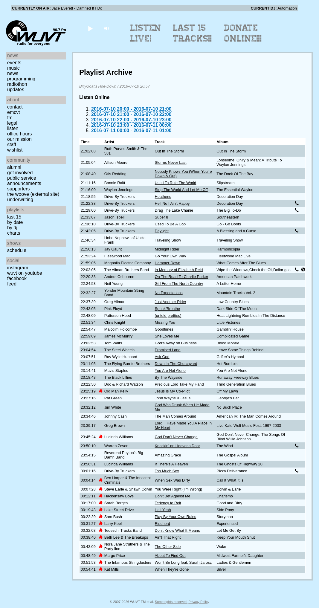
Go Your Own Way (170, 256)
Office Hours (19, 133)
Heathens (163, 196)
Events (14, 62)
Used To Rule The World (175, 183)
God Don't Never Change (176, 437)
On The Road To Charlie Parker (181, 276)
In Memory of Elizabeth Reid (179, 270)
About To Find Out (170, 555)
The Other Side (168, 546)
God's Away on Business (176, 343)
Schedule (16, 250)
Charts (13, 233)
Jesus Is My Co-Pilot (172, 391)
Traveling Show (168, 240)
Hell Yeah (163, 510)
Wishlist (15, 149)
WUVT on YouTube (24, 273)
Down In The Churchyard (176, 363)
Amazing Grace (168, 455)
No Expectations (169, 293)
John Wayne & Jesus (173, 398)
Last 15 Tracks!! (192, 33)
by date (15, 222)
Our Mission (19, 139)
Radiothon (17, 84)
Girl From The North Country (179, 283)
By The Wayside (168, 377)
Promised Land (168, 350)
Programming (21, 78)
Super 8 (161, 217)
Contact (15, 106)
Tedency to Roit (168, 503)
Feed (11, 283)
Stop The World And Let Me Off (181, 189)
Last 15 (14, 216)
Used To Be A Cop (170, 224)
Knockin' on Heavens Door (177, 446)
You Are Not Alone (170, 370)
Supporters (18, 188)
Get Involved (20, 172)
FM (10, 117)
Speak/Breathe (167, 308)
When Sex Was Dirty (172, 480)
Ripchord (162, 523)
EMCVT (13, 112)
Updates (15, 89)
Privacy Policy (198, 602)
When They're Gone (172, 569)
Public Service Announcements (24, 180)
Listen (12, 128)
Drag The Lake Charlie (174, 210)
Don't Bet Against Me (172, 496)
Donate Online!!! (243, 33)
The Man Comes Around (175, 416)
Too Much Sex (167, 471)
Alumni (14, 167)
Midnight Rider (167, 249)
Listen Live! (145, 33)
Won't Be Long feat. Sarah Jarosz (183, 562)
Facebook (17, 278)
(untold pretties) (168, 315)
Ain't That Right (168, 537)
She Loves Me (167, 336)
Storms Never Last (171, 162)
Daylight (162, 231)
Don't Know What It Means (177, 530)
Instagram (17, 267)
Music (13, 68)
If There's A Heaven (171, 464)
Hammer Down (167, 263)
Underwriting (20, 199)
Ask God (162, 357)
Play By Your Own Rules (175, 516)
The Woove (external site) (33, 194)
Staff (11, 144)
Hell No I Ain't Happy (172, 203)
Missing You (165, 322)
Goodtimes (164, 329)
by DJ (12, 227)
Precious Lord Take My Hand (179, 384)
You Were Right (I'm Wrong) (178, 489)
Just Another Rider (170, 302)
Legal (12, 123)
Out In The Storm (169, 151)
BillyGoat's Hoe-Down (97, 86)
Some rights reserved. (171, 602)
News (12, 73)
